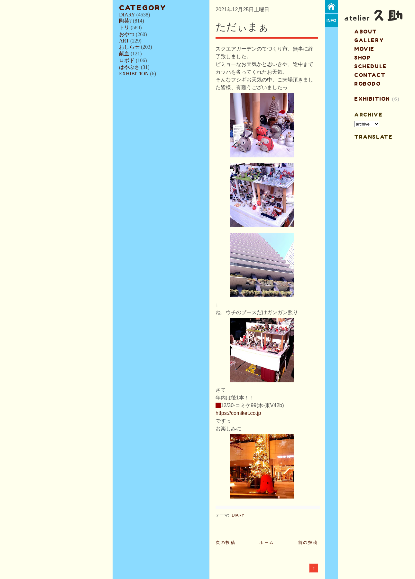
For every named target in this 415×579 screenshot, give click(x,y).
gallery (369, 40)
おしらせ (129, 47)
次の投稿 (225, 542)
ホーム (266, 542)
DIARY (127, 14)
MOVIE (364, 49)
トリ (124, 27)
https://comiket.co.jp (238, 413)
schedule (370, 66)
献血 (124, 53)
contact (369, 75)
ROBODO (367, 83)
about (365, 31)
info (332, 20)
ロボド (126, 60)
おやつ (126, 34)
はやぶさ (129, 67)
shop (362, 57)
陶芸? (125, 20)
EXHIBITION (134, 73)
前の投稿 (308, 542)
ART (124, 40)
